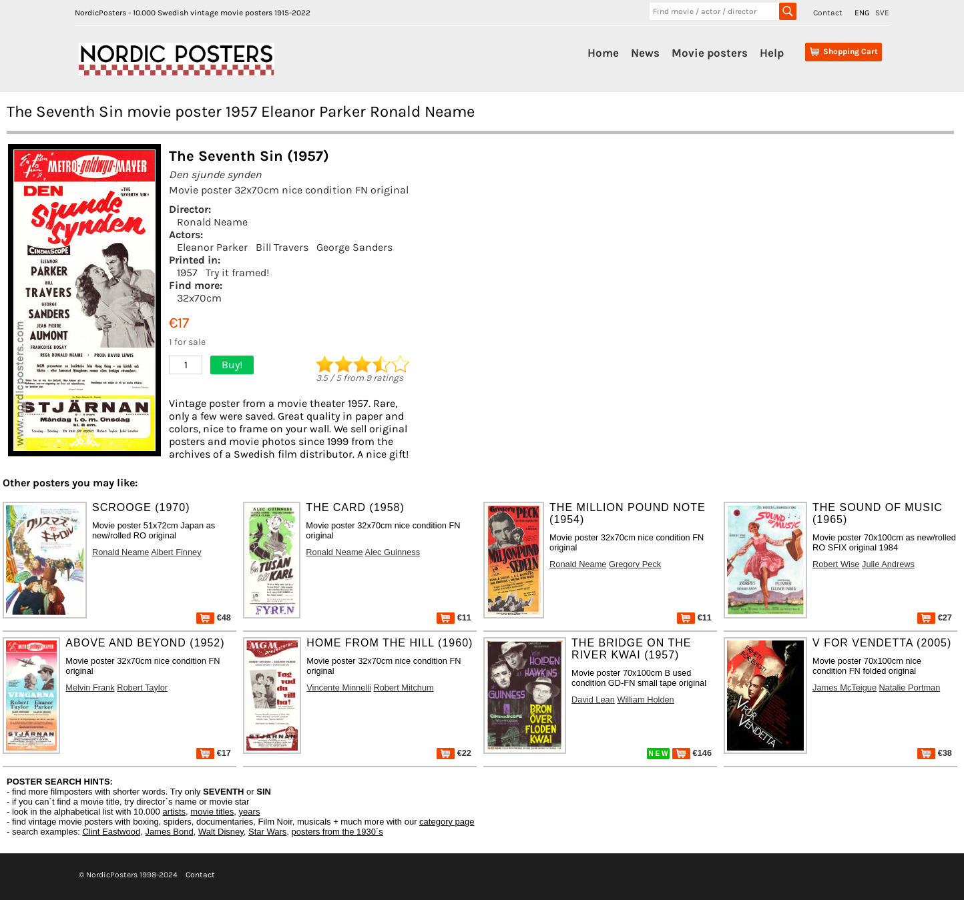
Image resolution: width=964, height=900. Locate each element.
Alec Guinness (393, 552)
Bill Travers (282, 247)
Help (772, 52)
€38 (934, 753)
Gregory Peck (635, 564)
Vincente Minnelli (338, 688)
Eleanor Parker (212, 247)
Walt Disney (221, 832)
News (645, 52)
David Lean (593, 700)
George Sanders (354, 247)
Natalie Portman (910, 688)
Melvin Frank (89, 688)
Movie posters (710, 52)
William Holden (645, 700)
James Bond (169, 832)
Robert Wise (835, 564)
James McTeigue (844, 688)
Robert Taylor (142, 688)
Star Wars (267, 832)
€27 (934, 617)
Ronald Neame (212, 221)
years (249, 812)
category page (446, 822)
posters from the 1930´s (337, 832)
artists (174, 812)
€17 (213, 753)
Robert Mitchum (403, 688)
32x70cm (199, 298)
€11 (454, 617)
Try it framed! (237, 272)
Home (603, 52)
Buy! (232, 364)
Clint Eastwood (111, 832)
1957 (187, 272)
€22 (454, 753)
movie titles (212, 812)
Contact (827, 12)
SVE (882, 12)
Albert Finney (176, 552)
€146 (692, 753)
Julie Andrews (888, 564)
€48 (213, 617)
